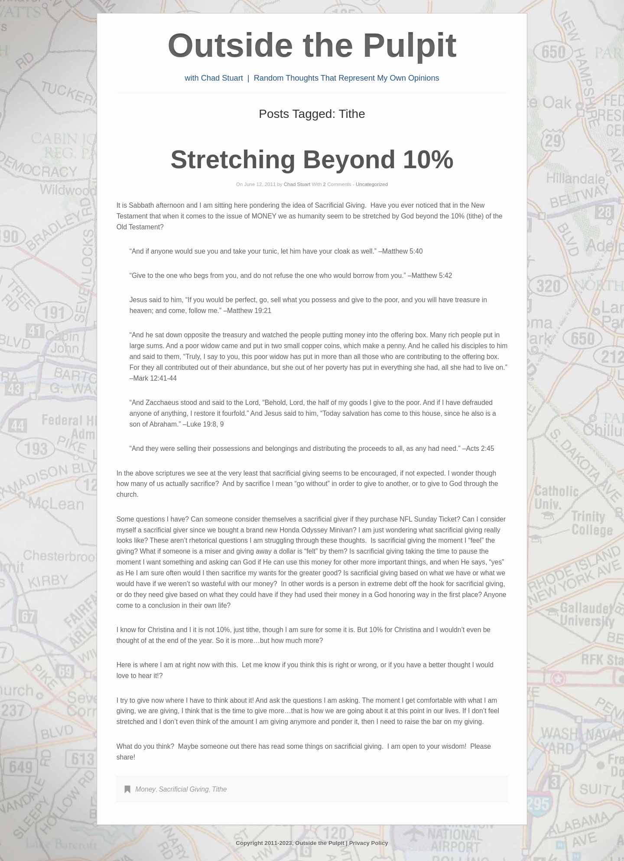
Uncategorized (372, 184)
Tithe (219, 789)
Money (145, 789)
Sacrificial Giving (183, 789)
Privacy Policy (368, 843)
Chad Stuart (297, 184)
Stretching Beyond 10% (311, 159)
